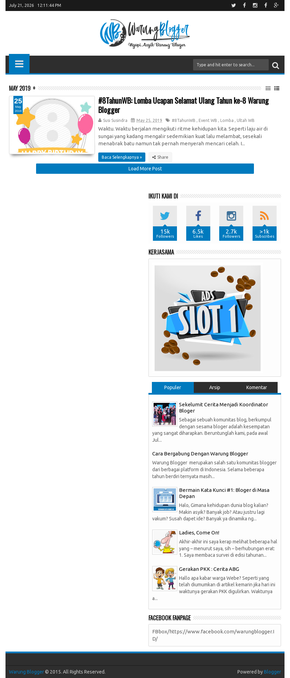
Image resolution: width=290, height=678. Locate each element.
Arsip (214, 387)
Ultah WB (246, 120)
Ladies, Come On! (199, 532)
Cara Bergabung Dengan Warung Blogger (200, 453)
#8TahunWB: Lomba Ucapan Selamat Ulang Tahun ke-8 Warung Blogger (183, 105)
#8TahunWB (184, 120)
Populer (172, 387)
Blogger (272, 672)
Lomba (227, 120)
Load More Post (145, 168)
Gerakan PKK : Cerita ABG (209, 569)
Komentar (256, 387)
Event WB (208, 120)
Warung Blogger (26, 672)
